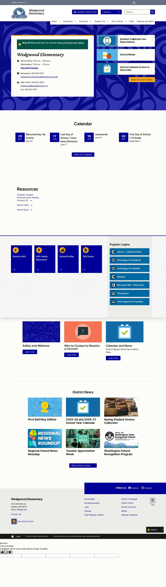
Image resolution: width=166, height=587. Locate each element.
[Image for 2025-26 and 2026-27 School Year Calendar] (83, 407)
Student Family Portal (85, 12)
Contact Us (16, 514)
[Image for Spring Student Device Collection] (121, 407)
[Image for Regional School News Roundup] (45, 438)
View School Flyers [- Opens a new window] (22, 521)
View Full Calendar (83, 154)
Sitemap (87, 511)
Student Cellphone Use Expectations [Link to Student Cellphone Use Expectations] (133, 40)
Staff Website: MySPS (94, 515)
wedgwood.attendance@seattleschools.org (39, 77)
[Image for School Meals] (107, 55)
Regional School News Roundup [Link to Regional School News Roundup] (43, 452)
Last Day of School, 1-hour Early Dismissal (68, 138)
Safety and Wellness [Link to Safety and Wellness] (36, 345)
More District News (81, 465)
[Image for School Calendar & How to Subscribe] (107, 69)
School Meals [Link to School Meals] (127, 54)
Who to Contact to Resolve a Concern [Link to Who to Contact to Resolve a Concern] (82, 347)
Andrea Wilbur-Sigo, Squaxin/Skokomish (86, 536)
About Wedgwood (19, 509)
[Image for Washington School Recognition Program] (121, 438)
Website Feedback (129, 515)
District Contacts (128, 507)
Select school (19, 2)
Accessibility (89, 499)
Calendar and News (145, 21)
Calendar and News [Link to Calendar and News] (119, 345)
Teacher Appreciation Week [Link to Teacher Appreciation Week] (80, 452)
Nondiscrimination (92, 503)
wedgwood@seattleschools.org (34, 86)
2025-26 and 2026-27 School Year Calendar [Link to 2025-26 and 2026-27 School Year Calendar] (81, 421)
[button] (25, 2)
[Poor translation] (8, 552)
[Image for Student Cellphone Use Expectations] (107, 41)
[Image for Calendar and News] (124, 331)
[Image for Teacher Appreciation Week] (83, 438)
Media (124, 511)
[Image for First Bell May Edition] (45, 407)
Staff (131, 21)
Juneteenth (101, 134)
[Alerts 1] (155, 530)
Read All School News (142, 79)
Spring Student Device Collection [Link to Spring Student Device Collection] (119, 421)
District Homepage (129, 499)
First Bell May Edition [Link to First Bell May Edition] (42, 419)
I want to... (111, 12)
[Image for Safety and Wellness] (41, 331)
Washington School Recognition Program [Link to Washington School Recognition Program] (118, 452)
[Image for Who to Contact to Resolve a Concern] (83, 331)
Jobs (86, 507)
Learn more (30, 352)
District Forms (127, 503)
